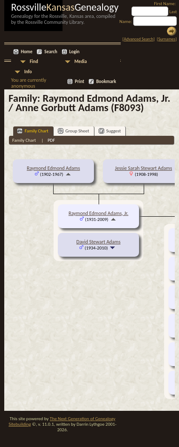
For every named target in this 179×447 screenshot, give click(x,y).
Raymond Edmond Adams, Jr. (98, 213)
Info (28, 71)
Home (26, 51)
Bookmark (106, 81)
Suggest (110, 131)
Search (50, 51)
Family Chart (32, 131)
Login (74, 51)
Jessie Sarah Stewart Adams (143, 168)
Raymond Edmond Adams (53, 168)
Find (34, 61)
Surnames (166, 39)
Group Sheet (73, 131)
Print (79, 81)
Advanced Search (138, 39)
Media (80, 61)
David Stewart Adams (99, 242)
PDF (51, 140)
